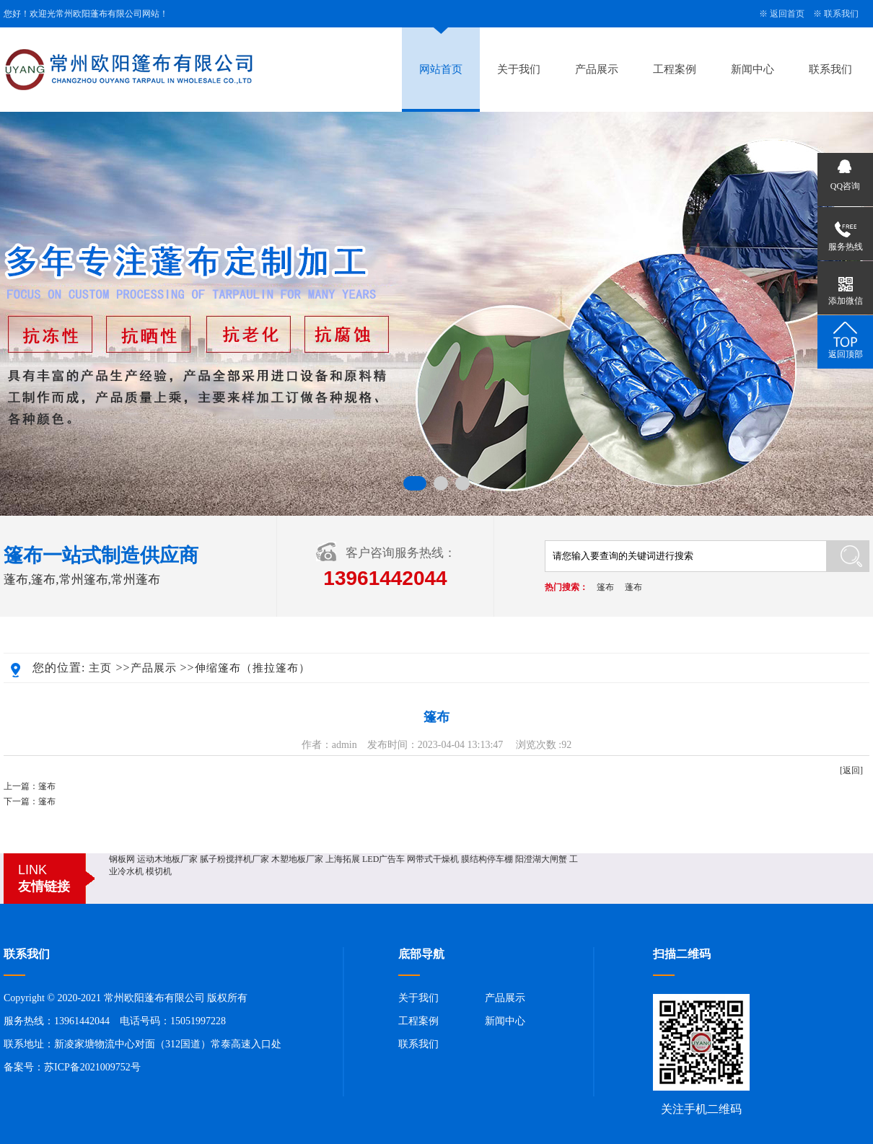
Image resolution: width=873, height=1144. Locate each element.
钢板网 (122, 859)
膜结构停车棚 (487, 859)
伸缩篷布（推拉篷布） (252, 668)
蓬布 (633, 587)
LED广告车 (383, 859)
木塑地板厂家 (297, 859)
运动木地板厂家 (167, 859)
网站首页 (440, 69)
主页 (100, 668)
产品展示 (596, 69)
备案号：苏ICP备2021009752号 (72, 1067)
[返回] (851, 770)
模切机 (159, 871)
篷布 (605, 587)
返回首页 (787, 14)
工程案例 (674, 69)
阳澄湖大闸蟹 (541, 859)
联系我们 (841, 14)
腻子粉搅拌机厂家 (234, 859)
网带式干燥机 (433, 859)
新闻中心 (752, 69)
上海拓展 (342, 859)
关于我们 (518, 69)
